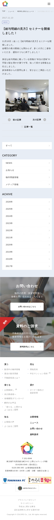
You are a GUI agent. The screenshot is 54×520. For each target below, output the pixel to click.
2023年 (9, 223)
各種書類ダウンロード (14, 398)
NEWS (5, 22)
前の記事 (17, 120)
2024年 (9, 216)
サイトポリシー (27, 503)
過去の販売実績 (11, 373)
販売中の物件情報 (12, 369)
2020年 (9, 245)
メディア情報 (12, 184)
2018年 (9, 259)
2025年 (9, 209)
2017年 (9, 266)
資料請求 (34, 434)
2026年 (9, 202)
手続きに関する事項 (27, 507)
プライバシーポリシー (27, 500)
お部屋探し (9, 390)
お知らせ (10, 170)
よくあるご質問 (11, 426)
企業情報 (34, 417)
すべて (9, 145)
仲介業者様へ (10, 394)
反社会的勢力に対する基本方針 (27, 510)
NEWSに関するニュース (25, 11)
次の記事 (37, 119)
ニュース (11, 11)
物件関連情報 (12, 177)
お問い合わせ (36, 428)
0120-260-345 (18, 468)
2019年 (9, 252)
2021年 (9, 237)
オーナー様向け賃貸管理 (37, 391)
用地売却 (34, 369)
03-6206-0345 (22, 465)
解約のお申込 (10, 403)
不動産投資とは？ (12, 378)
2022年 (9, 230)
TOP (3, 11)
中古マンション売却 (39, 373)
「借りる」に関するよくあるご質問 (13, 408)
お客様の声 (9, 422)
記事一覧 (28, 127)
